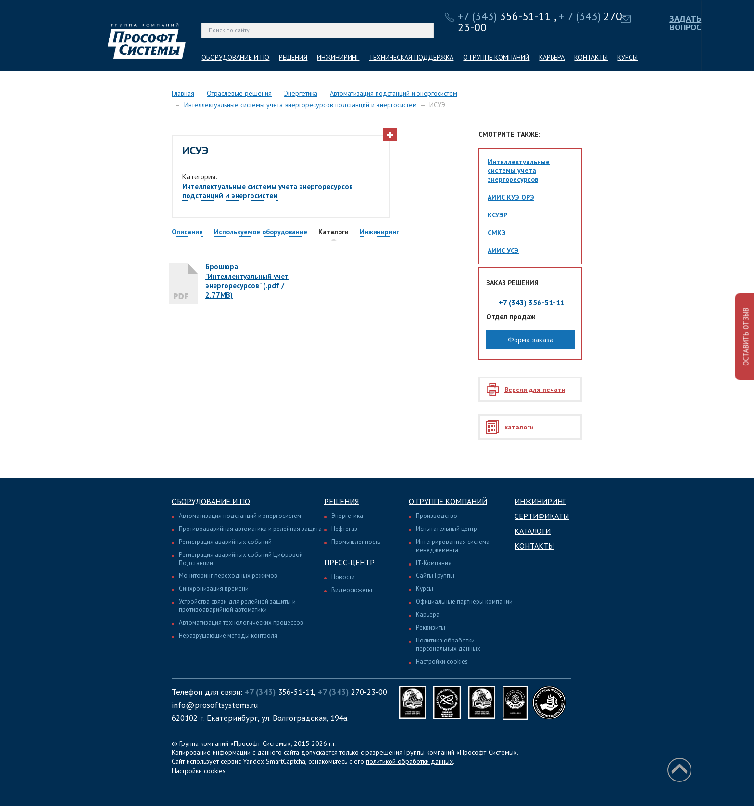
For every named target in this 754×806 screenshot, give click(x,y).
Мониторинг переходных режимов (228, 575)
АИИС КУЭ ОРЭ (511, 197)
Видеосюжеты (351, 590)
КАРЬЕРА (552, 57)
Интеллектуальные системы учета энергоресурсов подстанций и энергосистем (300, 105)
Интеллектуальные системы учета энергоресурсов (519, 170)
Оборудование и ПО (211, 501)
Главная (183, 93)
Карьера (428, 614)
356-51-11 (504, 16)
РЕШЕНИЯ (293, 57)
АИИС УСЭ (503, 250)
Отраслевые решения (239, 93)
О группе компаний (448, 501)
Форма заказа (530, 339)
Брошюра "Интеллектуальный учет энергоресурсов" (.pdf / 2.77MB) (247, 281)
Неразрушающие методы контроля (228, 635)
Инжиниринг (540, 501)
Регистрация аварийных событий (225, 542)
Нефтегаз (344, 529)
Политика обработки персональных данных (448, 644)
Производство (436, 516)
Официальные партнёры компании (464, 601)
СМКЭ (497, 232)
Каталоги (533, 531)
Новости (343, 577)
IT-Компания (434, 563)
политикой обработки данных (409, 761)
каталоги (519, 427)
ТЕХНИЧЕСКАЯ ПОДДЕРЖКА (411, 57)
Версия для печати (535, 389)
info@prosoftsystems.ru (215, 705)
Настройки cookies (442, 661)
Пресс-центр (349, 562)
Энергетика (300, 93)
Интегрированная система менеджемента (453, 546)
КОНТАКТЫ (591, 57)
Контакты (534, 546)
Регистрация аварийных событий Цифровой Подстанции (241, 559)
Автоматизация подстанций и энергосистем (393, 93)
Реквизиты (430, 627)
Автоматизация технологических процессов (241, 622)
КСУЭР (497, 215)
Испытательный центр (446, 529)
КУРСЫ (627, 57)
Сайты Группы (435, 575)
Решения (341, 501)
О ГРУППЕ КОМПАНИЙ (496, 57)
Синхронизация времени (214, 588)
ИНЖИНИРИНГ (338, 57)
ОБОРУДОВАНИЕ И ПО (235, 57)
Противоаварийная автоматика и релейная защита (250, 529)
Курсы (424, 588)
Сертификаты (542, 516)
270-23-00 (352, 692)
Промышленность (355, 542)
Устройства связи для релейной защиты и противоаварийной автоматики (237, 605)
